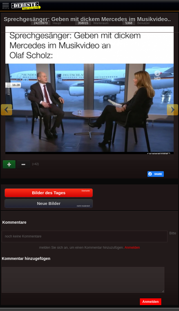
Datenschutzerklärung (105, 39)
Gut (10, 164)
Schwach (24, 164)
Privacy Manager (114, 43)
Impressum (129, 39)
